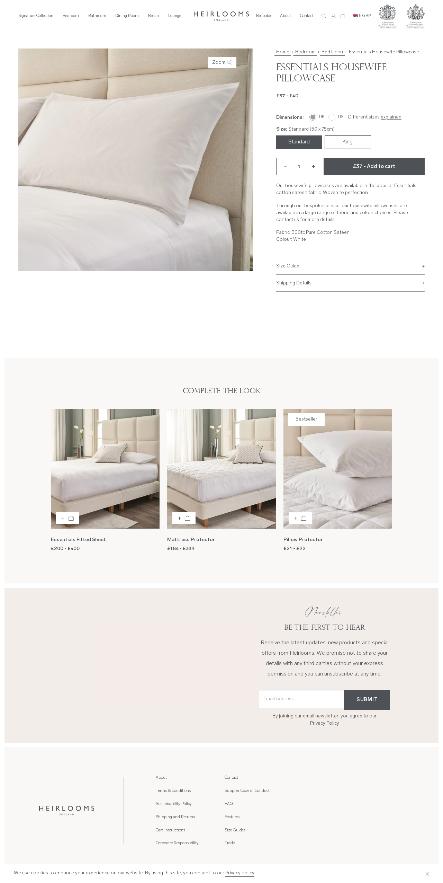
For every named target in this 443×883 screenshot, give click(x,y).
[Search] (324, 16)
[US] (336, 117)
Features (369, 778)
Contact (307, 16)
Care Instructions (239, 791)
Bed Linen (332, 52)
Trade (367, 804)
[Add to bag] (67, 518)
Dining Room (127, 16)
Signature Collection (35, 16)
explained (391, 117)
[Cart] (343, 16)
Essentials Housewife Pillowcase (384, 52)
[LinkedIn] (401, 859)
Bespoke (263, 16)
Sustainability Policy (174, 804)
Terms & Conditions (173, 791)
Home (282, 52)
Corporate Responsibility (246, 804)
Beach (153, 16)
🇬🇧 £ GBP (362, 16)
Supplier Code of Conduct (315, 791)
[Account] (333, 16)
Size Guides (372, 791)
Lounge (174, 16)
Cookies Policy (412, 840)
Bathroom (97, 16)
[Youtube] (418, 859)
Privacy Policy (324, 723)
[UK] (317, 117)
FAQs (298, 804)
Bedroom (71, 16)
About (285, 16)
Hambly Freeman (47, 858)
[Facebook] (384, 859)
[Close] (426, 873)
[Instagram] (367, 859)
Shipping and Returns (244, 778)
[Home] (221, 16)
